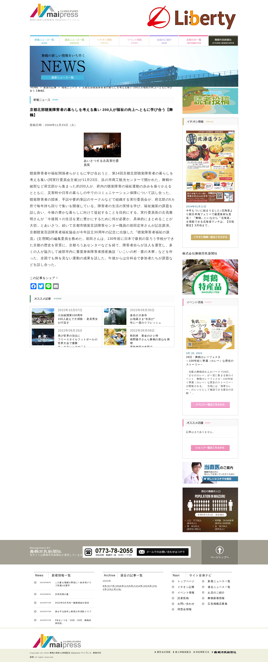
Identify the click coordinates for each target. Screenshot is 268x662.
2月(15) (107, 589)
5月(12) (133, 586)
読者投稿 (183, 598)
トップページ (186, 581)
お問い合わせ (186, 603)
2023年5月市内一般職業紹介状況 (72, 603)
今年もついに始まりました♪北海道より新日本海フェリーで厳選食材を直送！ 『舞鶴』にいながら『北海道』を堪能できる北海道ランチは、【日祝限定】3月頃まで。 (210, 218)
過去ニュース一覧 (219, 586)
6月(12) (124, 586)
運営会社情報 (163, 652)
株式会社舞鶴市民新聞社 (200, 253)
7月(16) (115, 586)
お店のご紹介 (216, 592)
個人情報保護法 (183, 652)
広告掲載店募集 (217, 603)
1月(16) (116, 589)
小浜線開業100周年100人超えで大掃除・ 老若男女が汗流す (78, 319)
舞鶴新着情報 (216, 598)
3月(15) (152, 586)
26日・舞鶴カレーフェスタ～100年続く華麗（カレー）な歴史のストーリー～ (210, 361)
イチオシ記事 (186, 586)
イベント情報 (186, 592)
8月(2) (107, 586)
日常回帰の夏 (62, 594)
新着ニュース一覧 (219, 581)
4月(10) (143, 586)
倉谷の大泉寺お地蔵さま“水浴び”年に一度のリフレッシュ (145, 319)
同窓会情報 (185, 609)
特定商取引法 (202, 652)
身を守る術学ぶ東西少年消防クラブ (73, 611)
